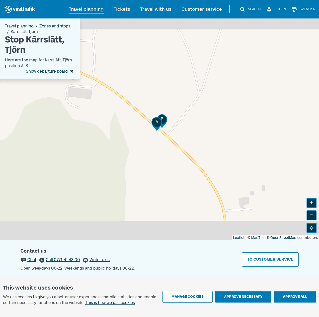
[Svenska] (303, 9)
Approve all (295, 297)
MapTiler (258, 238)
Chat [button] (31, 259)
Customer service (201, 9)
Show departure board (47, 71)
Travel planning (86, 9)
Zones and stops (54, 26)
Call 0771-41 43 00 (63, 259)
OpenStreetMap (283, 238)
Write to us (99, 259)
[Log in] (276, 9)
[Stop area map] (159, 129)
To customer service (270, 259)
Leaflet (238, 238)
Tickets (122, 9)
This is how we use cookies (110, 302)
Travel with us (155, 9)
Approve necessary (243, 297)
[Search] (250, 9)
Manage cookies (187, 297)
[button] (157, 124)
